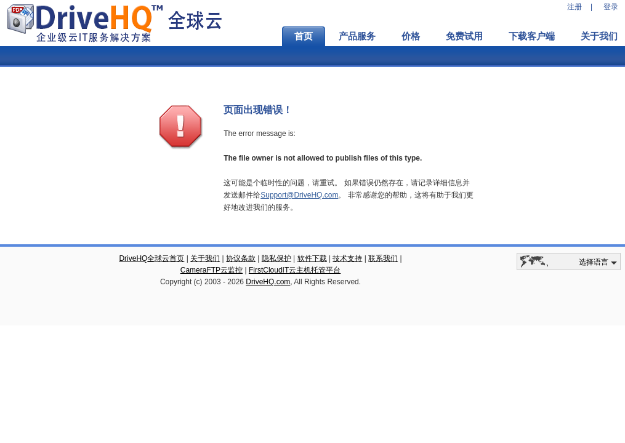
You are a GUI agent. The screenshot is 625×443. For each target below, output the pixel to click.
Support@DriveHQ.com (299, 195)
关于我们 (205, 258)
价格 (410, 36)
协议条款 (241, 258)
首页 (303, 36)
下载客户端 (532, 36)
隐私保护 (276, 258)
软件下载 (312, 258)
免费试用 (464, 36)
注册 (574, 6)
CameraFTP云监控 (211, 270)
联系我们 (383, 258)
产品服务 (357, 36)
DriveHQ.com (268, 281)
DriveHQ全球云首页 (151, 258)
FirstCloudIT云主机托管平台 (295, 270)
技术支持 (347, 258)
